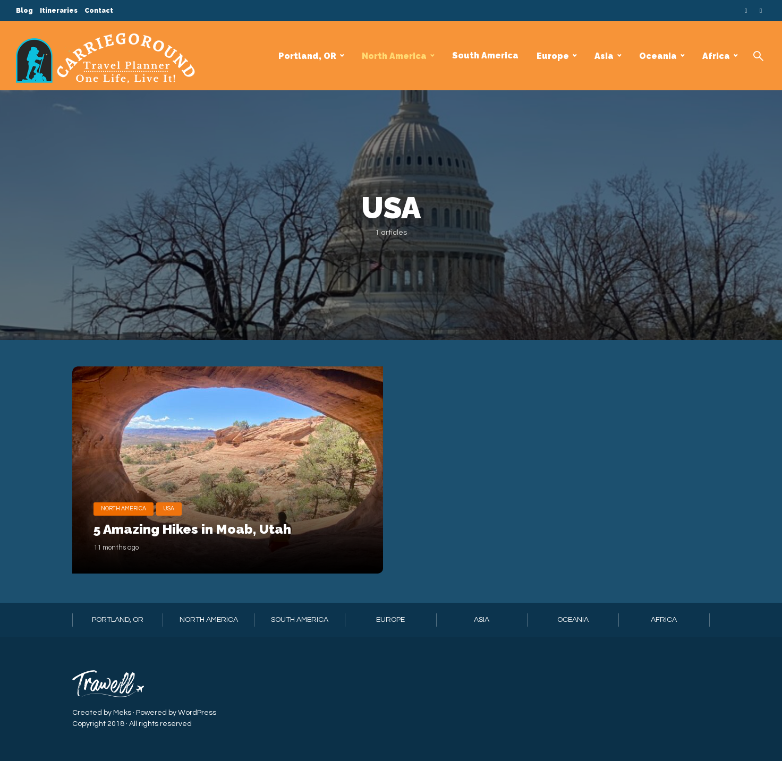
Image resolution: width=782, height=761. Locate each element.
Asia (604, 56)
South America (485, 55)
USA (171, 481)
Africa (716, 56)
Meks (122, 712)
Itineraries (59, 10)
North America (394, 56)
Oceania (658, 56)
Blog (24, 10)
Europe (553, 56)
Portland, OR (307, 56)
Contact (98, 10)
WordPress (197, 712)
